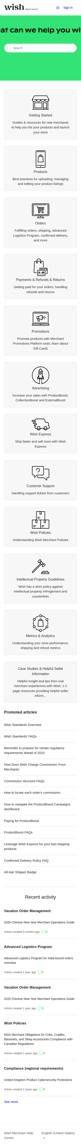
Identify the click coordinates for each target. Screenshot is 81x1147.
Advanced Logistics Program (28, 947)
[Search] (40, 48)
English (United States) (58, 1133)
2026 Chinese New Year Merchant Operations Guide (39, 922)
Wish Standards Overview (22, 725)
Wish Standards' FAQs (20, 736)
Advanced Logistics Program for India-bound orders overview (38, 960)
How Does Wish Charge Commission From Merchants (35, 767)
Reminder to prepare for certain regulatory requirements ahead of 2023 (34, 750)
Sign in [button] (68, 7)
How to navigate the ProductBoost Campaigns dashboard (37, 806)
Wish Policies (15, 1023)
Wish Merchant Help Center (18, 1135)
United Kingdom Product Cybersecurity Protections (38, 1080)
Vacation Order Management (27, 911)
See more (11, 1102)
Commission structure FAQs (24, 781)
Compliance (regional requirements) (33, 1068)
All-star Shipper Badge (20, 872)
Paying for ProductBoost (21, 821)
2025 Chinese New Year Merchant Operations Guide (39, 999)
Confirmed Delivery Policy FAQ (26, 860)
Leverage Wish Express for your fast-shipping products (37, 846)
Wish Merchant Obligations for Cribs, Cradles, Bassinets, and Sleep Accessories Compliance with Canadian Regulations (38, 1039)
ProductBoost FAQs (18, 832)
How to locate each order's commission (32, 792)
